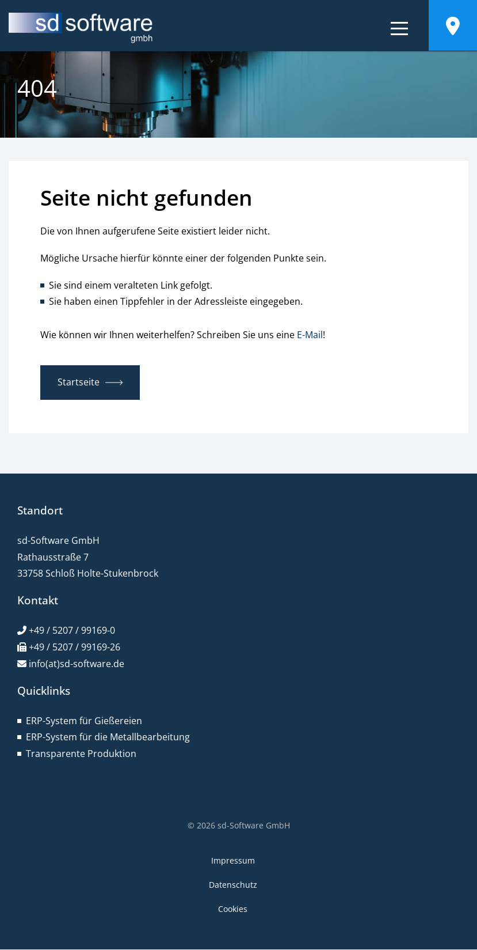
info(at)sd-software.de (76, 663)
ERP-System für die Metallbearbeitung (108, 737)
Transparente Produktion (81, 753)
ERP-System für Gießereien (84, 720)
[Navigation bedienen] (399, 30)
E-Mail (310, 334)
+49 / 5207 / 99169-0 (72, 630)
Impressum (233, 860)
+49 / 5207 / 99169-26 (74, 647)
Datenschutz (233, 884)
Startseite (79, 382)
